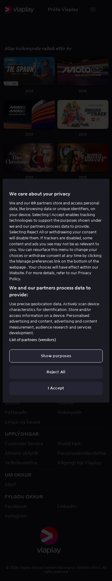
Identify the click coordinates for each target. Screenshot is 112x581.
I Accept (56, 388)
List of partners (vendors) (32, 339)
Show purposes (56, 356)
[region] (56, 290)
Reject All (56, 372)
